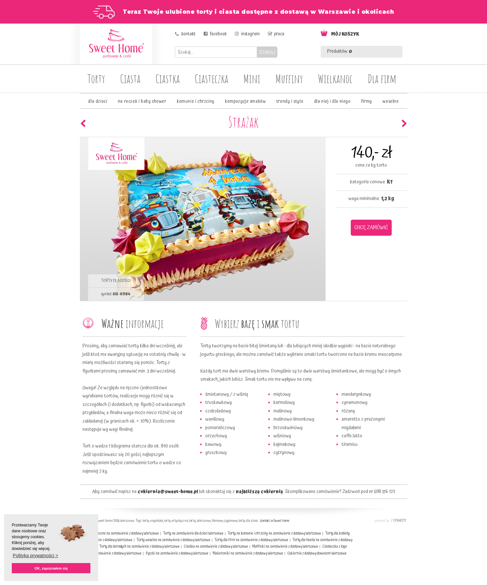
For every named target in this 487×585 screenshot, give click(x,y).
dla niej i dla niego (332, 101)
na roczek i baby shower (142, 101)
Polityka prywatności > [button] (35, 555)
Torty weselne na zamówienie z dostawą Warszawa (173, 540)
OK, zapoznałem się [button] (50, 568)
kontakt (188, 34)
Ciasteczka (211, 78)
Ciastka (168, 78)
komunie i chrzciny (196, 101)
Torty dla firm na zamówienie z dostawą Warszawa (251, 540)
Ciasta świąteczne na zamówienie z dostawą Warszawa (119, 533)
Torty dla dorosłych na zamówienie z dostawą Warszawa (139, 546)
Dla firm (382, 78)
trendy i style (289, 101)
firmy (366, 101)
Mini (251, 78)
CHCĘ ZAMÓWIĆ (371, 227)
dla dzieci (97, 101)
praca (279, 34)
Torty (96, 78)
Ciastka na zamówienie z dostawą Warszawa (216, 546)
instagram (250, 34)
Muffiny (289, 78)
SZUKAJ (267, 52)
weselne (391, 101)
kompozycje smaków (245, 101)
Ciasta (130, 78)
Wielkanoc (335, 78)
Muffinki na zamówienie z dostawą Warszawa (285, 546)
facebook (218, 34)
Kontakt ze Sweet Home (274, 520)
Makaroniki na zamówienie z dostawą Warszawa (248, 553)
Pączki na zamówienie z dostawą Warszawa (177, 553)
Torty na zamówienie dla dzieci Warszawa (193, 533)
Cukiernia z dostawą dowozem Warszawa (317, 553)
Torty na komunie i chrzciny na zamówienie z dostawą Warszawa (274, 533)
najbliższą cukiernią (259, 491)
